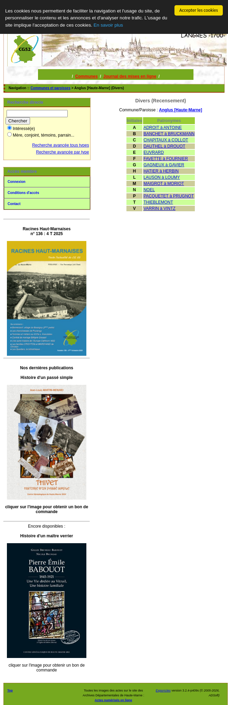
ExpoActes (163, 690)
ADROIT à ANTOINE (162, 127)
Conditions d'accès (23, 193)
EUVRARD (153, 152)
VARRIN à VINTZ (159, 208)
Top (10, 690)
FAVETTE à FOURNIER (165, 158)
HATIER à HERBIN (161, 171)
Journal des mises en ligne (129, 76)
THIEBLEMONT (158, 202)
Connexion (17, 182)
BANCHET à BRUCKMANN (168, 133)
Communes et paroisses (50, 88)
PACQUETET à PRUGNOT (168, 196)
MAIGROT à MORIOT (163, 183)
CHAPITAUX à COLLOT (165, 140)
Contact (14, 204)
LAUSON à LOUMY (161, 177)
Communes (86, 76)
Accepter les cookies (198, 10)
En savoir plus (108, 24)
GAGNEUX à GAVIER (163, 165)
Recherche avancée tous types (60, 145)
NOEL (149, 189)
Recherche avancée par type (62, 152)
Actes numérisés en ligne (113, 700)
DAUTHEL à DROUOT (164, 146)
